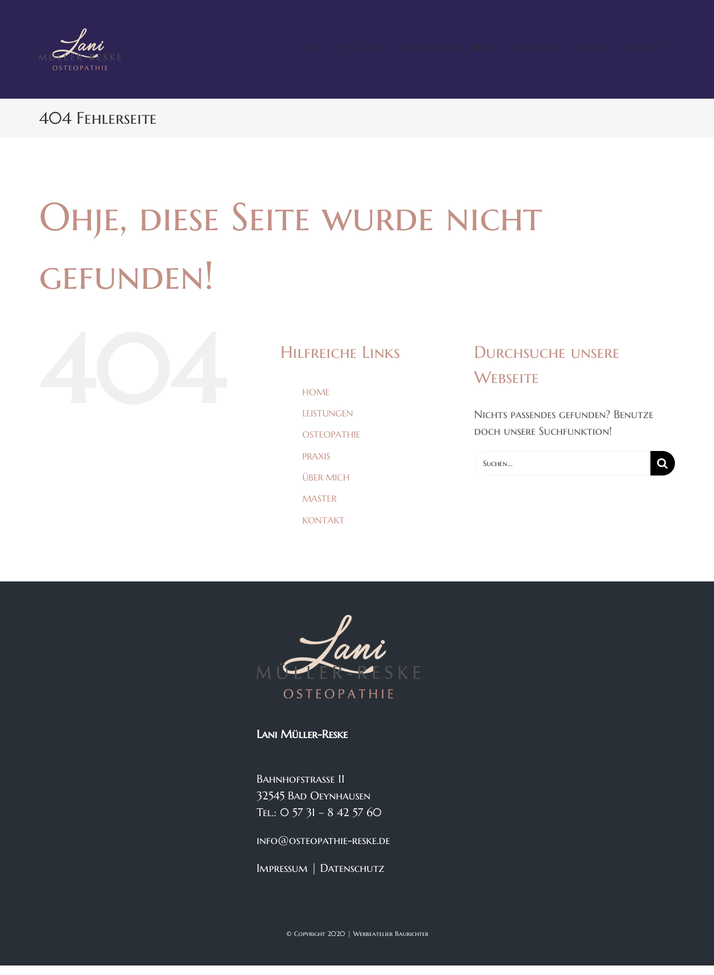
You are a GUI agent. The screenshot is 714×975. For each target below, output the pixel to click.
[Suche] (662, 463)
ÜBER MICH (326, 477)
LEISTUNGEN (327, 413)
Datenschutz (352, 868)
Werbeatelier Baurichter (390, 933)
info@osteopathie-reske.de (323, 840)
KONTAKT (323, 520)
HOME (316, 391)
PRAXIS (316, 456)
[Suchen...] (562, 463)
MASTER (319, 498)
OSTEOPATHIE (331, 434)
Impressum (282, 868)
